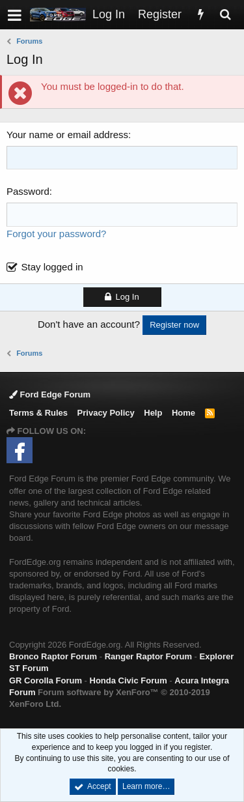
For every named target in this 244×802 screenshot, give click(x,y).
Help (153, 413)
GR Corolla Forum (45, 680)
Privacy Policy (106, 413)
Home (183, 413)
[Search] (225, 14)
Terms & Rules (38, 413)
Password (28, 191)
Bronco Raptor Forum (53, 656)
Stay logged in (52, 266)
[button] (15, 14)
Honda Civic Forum (128, 680)
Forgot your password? (56, 233)
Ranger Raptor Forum (148, 656)
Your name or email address (67, 134)
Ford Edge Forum (49, 394)
